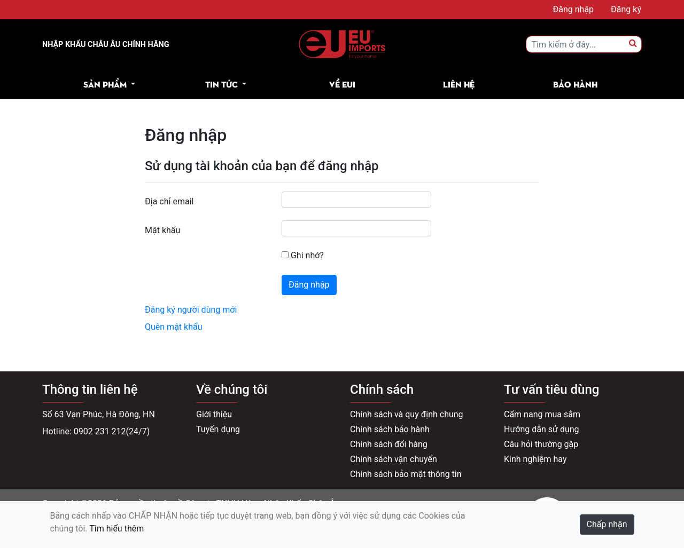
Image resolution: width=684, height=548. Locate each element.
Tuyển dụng (218, 429)
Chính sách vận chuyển (393, 459)
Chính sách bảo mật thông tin (406, 474)
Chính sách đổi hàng (389, 444)
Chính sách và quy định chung (406, 414)
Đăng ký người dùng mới (191, 310)
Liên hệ (459, 84)
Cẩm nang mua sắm (542, 414)
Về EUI (342, 84)
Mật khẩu (162, 230)
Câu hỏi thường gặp (541, 444)
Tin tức (221, 84)
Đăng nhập (309, 285)
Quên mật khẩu (174, 327)
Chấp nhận (607, 524)
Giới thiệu (214, 414)
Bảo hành (575, 84)
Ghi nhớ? (303, 255)
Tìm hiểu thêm (116, 528)
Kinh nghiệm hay (535, 459)
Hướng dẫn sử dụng (541, 429)
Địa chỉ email (169, 201)
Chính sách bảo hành (390, 429)
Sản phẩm (105, 84)
